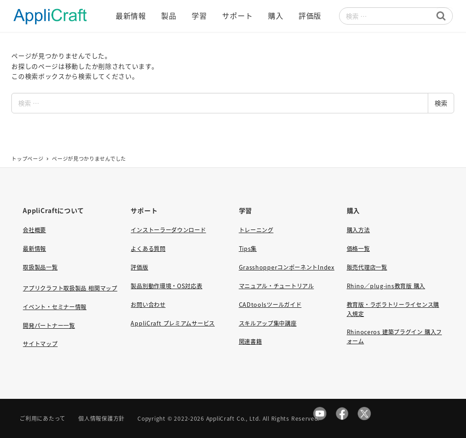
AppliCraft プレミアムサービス (172, 323)
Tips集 (248, 248)
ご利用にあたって (43, 418)
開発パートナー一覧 (49, 325)
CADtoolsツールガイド (270, 304)
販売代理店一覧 (367, 267)
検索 (441, 102)
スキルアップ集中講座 (268, 323)
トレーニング (256, 230)
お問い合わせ (148, 304)
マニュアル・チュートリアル (276, 286)
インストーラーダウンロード (168, 230)
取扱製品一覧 (40, 267)
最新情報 (34, 248)
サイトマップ (40, 344)
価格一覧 (358, 248)
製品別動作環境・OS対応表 (166, 286)
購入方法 (358, 230)
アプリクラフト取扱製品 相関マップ (70, 288)
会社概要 (34, 230)
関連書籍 (250, 341)
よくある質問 (148, 248)
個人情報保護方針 (101, 418)
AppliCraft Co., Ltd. (233, 418)
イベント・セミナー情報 (54, 307)
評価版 (139, 267)
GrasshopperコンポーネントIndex (286, 267)
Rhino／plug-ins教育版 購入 (386, 286)
